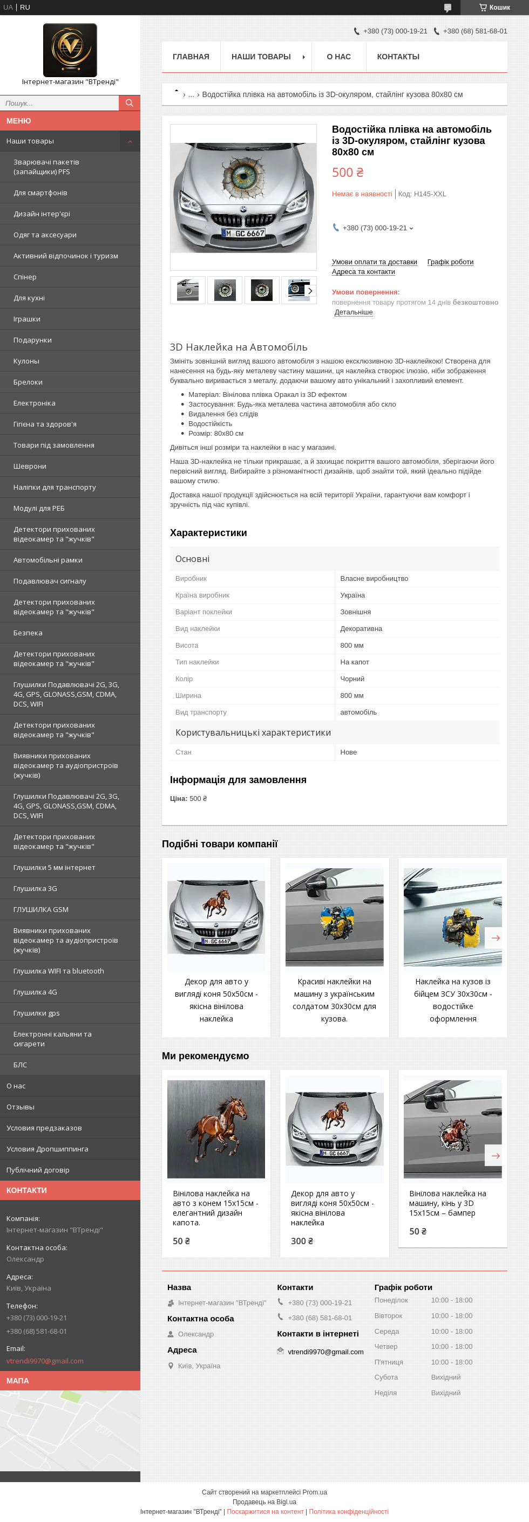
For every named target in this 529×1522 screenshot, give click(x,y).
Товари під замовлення (53, 445)
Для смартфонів (40, 192)
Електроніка (34, 403)
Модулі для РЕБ (39, 508)
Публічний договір (38, 1170)
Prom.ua (315, 1492)
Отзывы (20, 1107)
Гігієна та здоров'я (45, 424)
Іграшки (26, 319)
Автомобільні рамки (48, 560)
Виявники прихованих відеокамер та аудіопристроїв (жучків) (65, 765)
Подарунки (32, 340)
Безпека (28, 632)
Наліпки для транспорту (54, 487)
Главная (191, 56)
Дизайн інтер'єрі (41, 213)
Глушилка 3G (35, 888)
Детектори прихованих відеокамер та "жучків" (54, 534)
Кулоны (26, 361)
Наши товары (30, 141)
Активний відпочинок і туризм (65, 255)
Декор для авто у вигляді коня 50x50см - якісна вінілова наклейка (332, 1208)
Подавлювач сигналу (49, 581)
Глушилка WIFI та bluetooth (58, 971)
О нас (15, 1086)
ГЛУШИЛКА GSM (41, 909)
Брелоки (28, 382)
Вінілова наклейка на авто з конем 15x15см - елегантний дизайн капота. (216, 1208)
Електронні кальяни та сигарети (52, 1038)
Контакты (398, 56)
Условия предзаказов (44, 1128)
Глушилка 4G (35, 992)
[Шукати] (129, 103)
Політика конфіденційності (349, 1512)
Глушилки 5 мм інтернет (54, 867)
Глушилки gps (36, 1013)
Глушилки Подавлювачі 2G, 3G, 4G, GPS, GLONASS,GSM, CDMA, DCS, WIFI (66, 694)
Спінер (25, 277)
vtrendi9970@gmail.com (45, 1361)
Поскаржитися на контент (265, 1512)
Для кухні (29, 298)
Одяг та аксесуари (45, 234)
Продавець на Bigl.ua (264, 1502)
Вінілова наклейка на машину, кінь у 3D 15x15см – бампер (447, 1203)
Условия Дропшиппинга (47, 1149)
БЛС (20, 1064)
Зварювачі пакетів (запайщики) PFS (46, 166)
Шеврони (29, 466)
